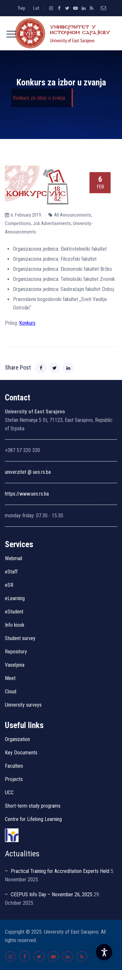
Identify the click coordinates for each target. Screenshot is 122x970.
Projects (14, 779)
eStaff (11, 572)
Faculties (14, 766)
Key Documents (21, 753)
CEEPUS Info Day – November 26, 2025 (51, 894)
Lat (36, 8)
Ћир (21, 8)
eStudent (14, 612)
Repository (16, 652)
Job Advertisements (52, 223)
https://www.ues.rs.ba (27, 494)
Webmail (13, 558)
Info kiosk (14, 625)
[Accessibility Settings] (104, 952)
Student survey (20, 638)
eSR (9, 585)
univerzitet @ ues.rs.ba (28, 472)
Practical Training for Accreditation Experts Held (60, 871)
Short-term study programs (33, 806)
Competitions (18, 223)
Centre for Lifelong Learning (33, 819)
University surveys (23, 705)
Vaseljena (14, 665)
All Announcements (72, 215)
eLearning (15, 598)
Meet (10, 678)
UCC (9, 792)
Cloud (10, 691)
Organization (17, 739)
